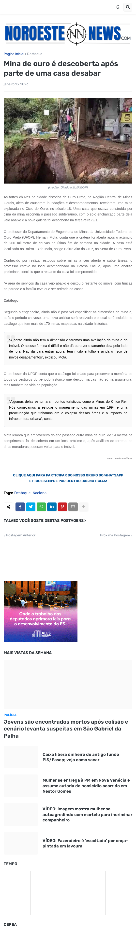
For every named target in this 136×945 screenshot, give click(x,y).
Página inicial (14, 54)
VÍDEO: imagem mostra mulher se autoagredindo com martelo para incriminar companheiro (87, 814)
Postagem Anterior (20, 535)
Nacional (40, 493)
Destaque (34, 54)
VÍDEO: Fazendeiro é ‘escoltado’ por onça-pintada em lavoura (85, 843)
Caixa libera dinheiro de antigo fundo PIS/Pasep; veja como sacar (81, 757)
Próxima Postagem (115, 535)
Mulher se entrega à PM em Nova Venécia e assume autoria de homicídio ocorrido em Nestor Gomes (86, 785)
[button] (118, 7)
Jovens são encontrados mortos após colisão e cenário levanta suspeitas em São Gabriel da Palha (66, 728)
